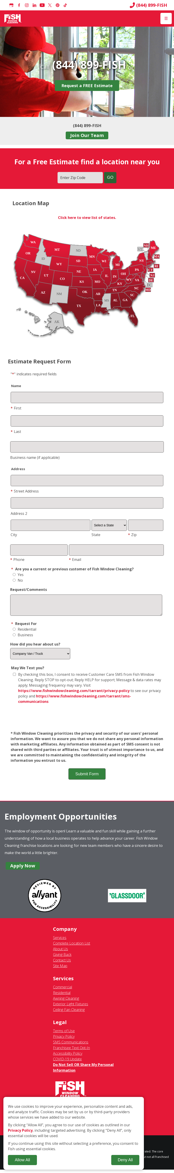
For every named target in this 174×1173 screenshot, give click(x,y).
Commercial (62, 990)
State (96, 534)
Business (23, 638)
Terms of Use (64, 1034)
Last (16, 431)
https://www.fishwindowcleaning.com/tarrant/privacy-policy (74, 694)
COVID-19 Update (67, 1062)
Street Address (25, 491)
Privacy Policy (64, 1039)
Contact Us (62, 963)
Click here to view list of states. (87, 217)
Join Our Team (87, 135)
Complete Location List (71, 946)
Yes (18, 574)
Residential (24, 632)
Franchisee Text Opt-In (71, 1051)
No (18, 580)
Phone (17, 559)
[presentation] (87, 721)
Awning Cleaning (66, 1001)
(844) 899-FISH (148, 5)
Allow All (22, 1160)
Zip (132, 534)
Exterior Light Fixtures (70, 1007)
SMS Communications (70, 1045)
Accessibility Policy (67, 1056)
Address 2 (19, 513)
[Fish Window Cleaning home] (13, 18)
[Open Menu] (166, 18)
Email (75, 559)
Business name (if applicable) (35, 457)
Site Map (60, 969)
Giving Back (62, 957)
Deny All (125, 1160)
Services (59, 940)
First (16, 408)
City (14, 534)
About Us (60, 952)
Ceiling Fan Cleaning (69, 1012)
